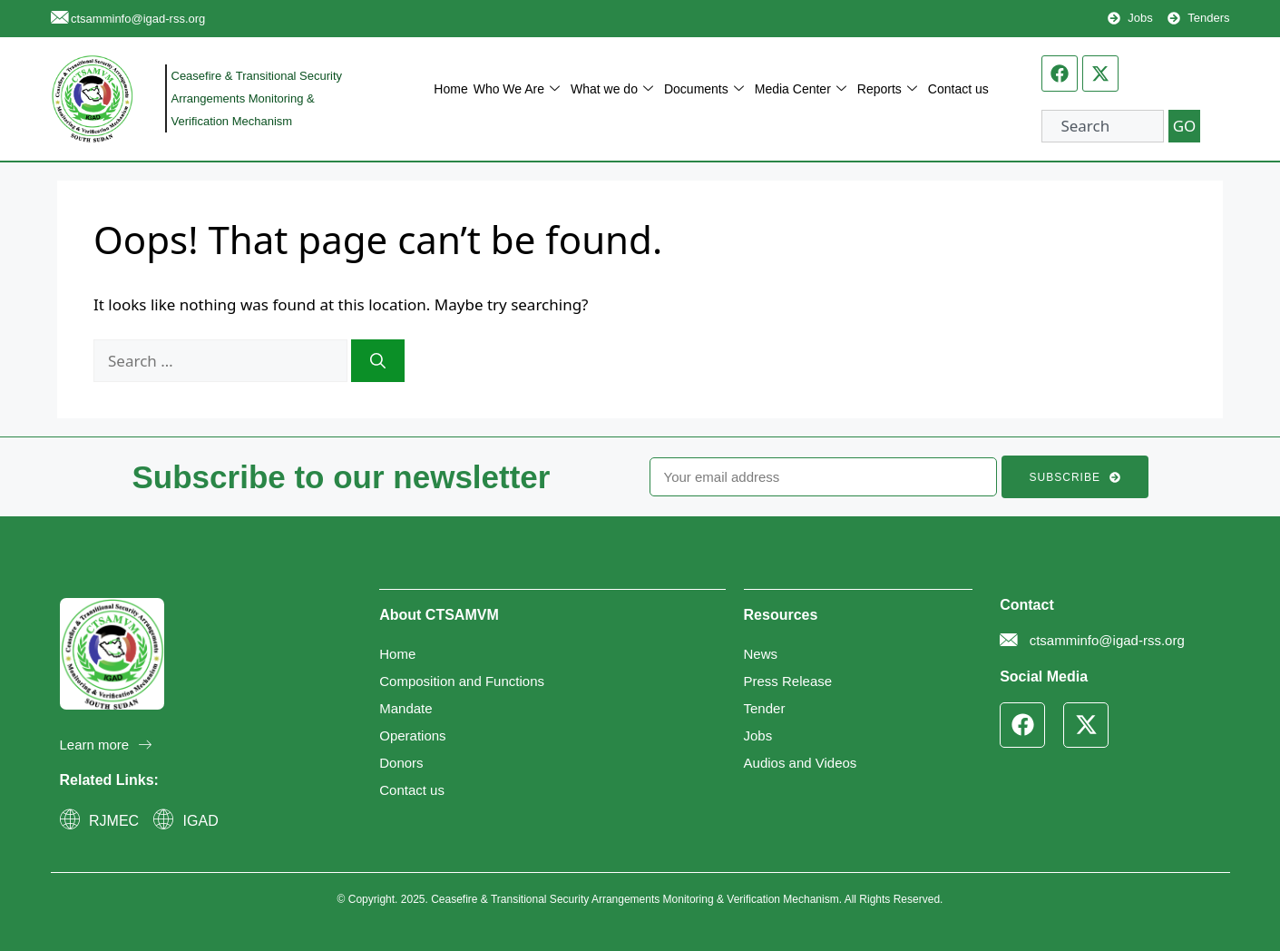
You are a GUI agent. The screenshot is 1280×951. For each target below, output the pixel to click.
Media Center (800, 89)
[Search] (378, 361)
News (761, 654)
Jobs (758, 735)
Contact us (958, 89)
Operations (412, 735)
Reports (887, 89)
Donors (401, 762)
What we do (612, 89)
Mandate (405, 708)
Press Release (788, 681)
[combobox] (1102, 126)
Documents (704, 89)
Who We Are (517, 89)
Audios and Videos (800, 762)
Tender (765, 708)
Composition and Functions (461, 681)
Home (450, 89)
